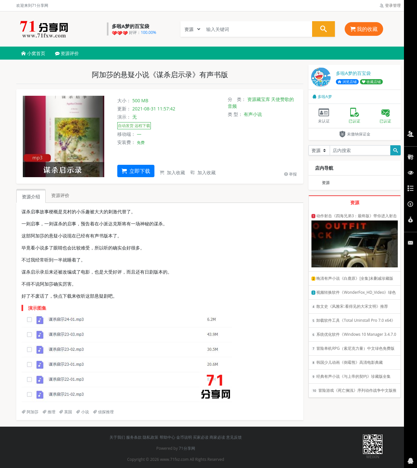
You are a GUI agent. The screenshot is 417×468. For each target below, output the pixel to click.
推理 (48, 412)
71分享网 (187, 448)
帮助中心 (167, 437)
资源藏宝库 (258, 99)
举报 (290, 174)
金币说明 (184, 437)
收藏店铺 (371, 81)
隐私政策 (150, 437)
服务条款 (134, 437)
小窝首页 (33, 53)
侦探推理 (103, 412)
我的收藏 (364, 29)
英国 (65, 412)
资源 (326, 182)
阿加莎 (30, 412)
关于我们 (117, 437)
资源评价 (67, 53)
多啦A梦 (322, 96)
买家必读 (200, 437)
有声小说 (253, 114)
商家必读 (217, 437)
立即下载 (136, 171)
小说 (82, 412)
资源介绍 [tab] (31, 196)
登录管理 (390, 5)
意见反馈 (234, 437)
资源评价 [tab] (60, 195)
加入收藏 (172, 172)
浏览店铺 (347, 81)
